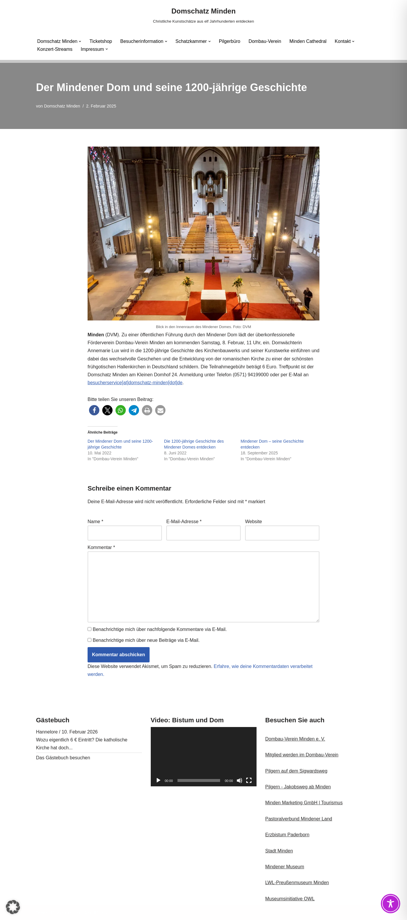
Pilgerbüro (229, 41)
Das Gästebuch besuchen (63, 757)
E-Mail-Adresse (184, 521)
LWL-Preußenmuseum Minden (297, 882)
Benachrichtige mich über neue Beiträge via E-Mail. (146, 640)
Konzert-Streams (55, 49)
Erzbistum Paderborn (287, 834)
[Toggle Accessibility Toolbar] (390, 903)
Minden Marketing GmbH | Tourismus (304, 802)
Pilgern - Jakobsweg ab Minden (298, 786)
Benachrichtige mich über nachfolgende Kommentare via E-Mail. (160, 629)
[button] (80, 41)
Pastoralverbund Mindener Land (298, 818)
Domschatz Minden (62, 106)
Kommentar (101, 547)
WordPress (95, 912)
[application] (204, 757)
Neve (41, 912)
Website (253, 521)
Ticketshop (100, 41)
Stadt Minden (279, 850)
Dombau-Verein (265, 41)
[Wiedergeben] (158, 780)
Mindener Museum (284, 866)
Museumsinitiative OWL (290, 898)
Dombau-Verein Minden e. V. (295, 738)
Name (95, 521)
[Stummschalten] (239, 780)
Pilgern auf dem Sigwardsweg (296, 770)
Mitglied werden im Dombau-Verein (302, 754)
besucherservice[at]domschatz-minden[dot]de (135, 382)
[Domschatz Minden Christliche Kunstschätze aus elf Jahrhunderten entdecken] (203, 15)
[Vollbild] (249, 780)
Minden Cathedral (307, 41)
